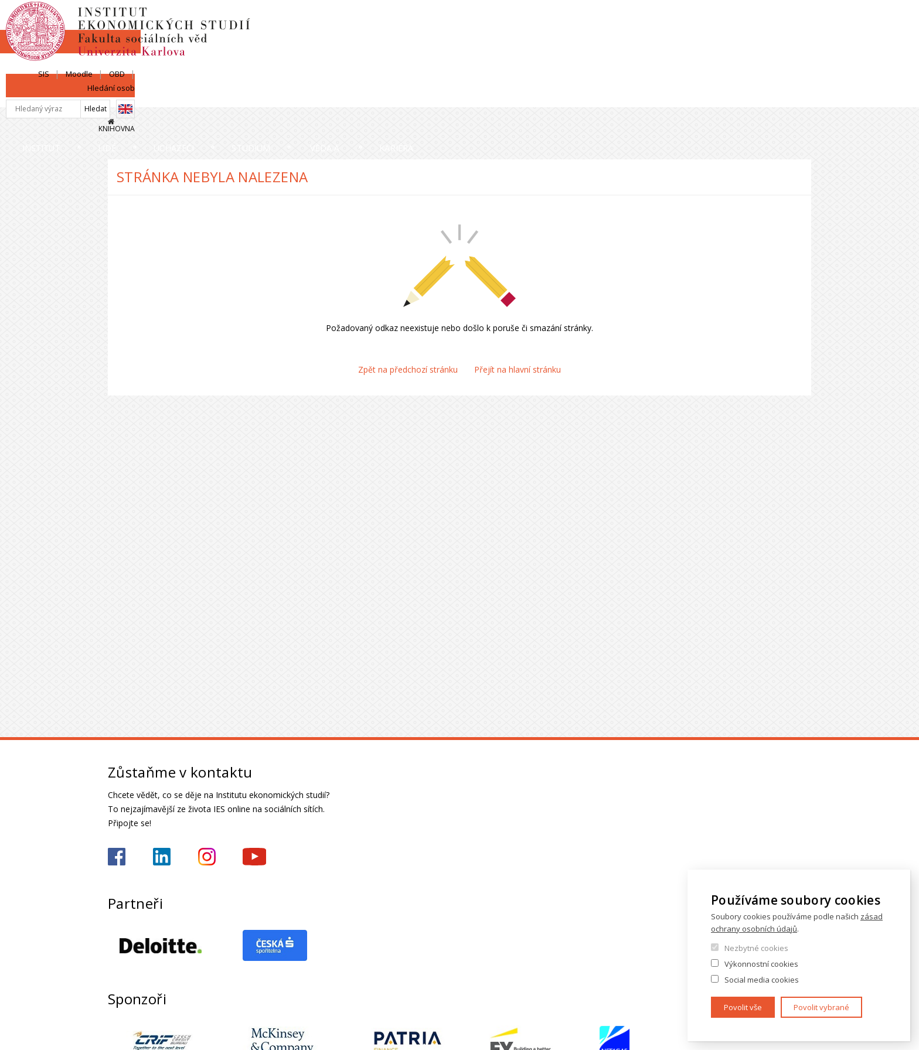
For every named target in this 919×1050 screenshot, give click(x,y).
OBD (739, 21)
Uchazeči (361, 96)
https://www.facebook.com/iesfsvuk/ (116, 856)
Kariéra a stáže (760, 96)
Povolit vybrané (821, 1007)
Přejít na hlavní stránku (517, 369)
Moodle (701, 21)
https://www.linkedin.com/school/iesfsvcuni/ (162, 856)
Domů (111, 121)
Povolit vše (743, 1007)
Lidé (252, 96)
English (801, 42)
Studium (480, 96)
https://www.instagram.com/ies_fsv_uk (207, 856)
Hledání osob (787, 21)
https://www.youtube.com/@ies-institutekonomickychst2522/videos (254, 856)
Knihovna (793, 62)
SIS (666, 21)
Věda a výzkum (613, 96)
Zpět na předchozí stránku (408, 369)
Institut (143, 96)
